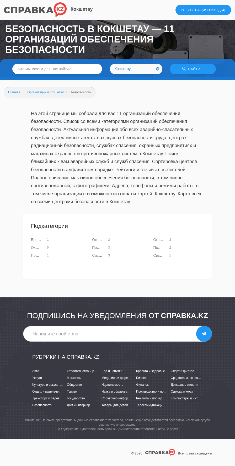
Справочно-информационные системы (130, 399)
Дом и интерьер (78, 406)
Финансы (142, 385)
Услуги (37, 378)
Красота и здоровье (150, 371)
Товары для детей (115, 406)
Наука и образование (117, 392)
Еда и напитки (112, 371)
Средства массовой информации (195, 378)
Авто (35, 371)
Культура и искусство (47, 385)
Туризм (72, 392)
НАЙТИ (193, 69)
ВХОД (218, 10)
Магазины (74, 378)
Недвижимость (112, 385)
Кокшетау (82, 9)
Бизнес (141, 378)
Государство (76, 399)
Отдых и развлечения (48, 392)
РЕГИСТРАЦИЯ (194, 10)
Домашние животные (186, 385)
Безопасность (42, 406)
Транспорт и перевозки (49, 399)
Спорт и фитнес (182, 371)
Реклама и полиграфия (153, 399)
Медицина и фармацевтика (122, 378)
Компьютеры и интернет (188, 399)
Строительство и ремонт (85, 371)
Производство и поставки (154, 392)
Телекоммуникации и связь (156, 406)
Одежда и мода (182, 392)
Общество (74, 385)
